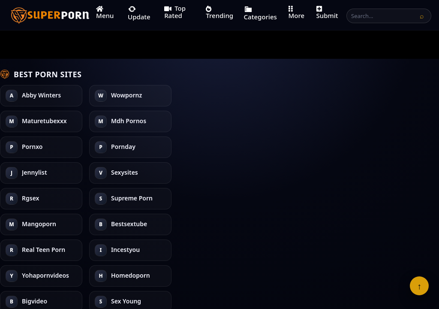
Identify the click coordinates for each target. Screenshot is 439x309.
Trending (219, 13)
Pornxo (121, 95)
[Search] (421, 15)
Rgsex (208, 95)
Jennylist (123, 147)
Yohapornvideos (313, 147)
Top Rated (175, 12)
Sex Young (394, 121)
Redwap (390, 147)
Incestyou (303, 121)
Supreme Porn (221, 121)
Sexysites (124, 172)
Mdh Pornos (39, 172)
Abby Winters (41, 95)
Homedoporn (308, 172)
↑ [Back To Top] (419, 286)
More (297, 13)
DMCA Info (267, 276)
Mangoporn (217, 147)
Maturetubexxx (44, 147)
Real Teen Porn (311, 95)
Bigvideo (391, 95)
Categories (260, 13)
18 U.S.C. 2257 (224, 276)
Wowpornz (37, 121)
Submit (327, 13)
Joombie (391, 172)
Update (139, 13)
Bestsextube (218, 172)
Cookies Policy (310, 276)
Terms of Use (178, 276)
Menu (105, 13)
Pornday (123, 121)
